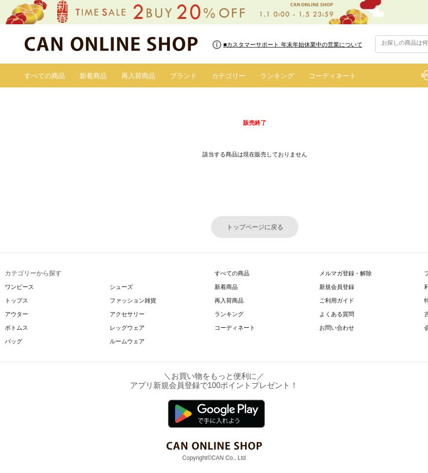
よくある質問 (336, 314)
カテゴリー (229, 76)
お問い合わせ (336, 327)
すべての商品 (44, 76)
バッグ (13, 341)
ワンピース (19, 287)
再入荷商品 (138, 76)
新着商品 (93, 76)
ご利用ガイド (336, 300)
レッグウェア (127, 327)
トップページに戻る (255, 227)
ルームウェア (127, 341)
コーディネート (332, 76)
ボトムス (16, 327)
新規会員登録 (336, 287)
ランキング (277, 76)
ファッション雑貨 (133, 300)
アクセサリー (127, 314)
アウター (16, 314)
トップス (16, 300)
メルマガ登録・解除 (345, 273)
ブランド (183, 76)
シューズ (121, 287)
